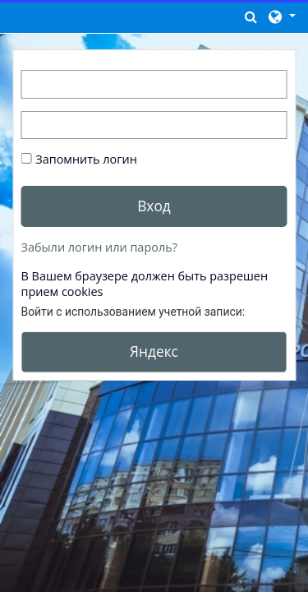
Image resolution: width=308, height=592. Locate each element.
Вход (154, 205)
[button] (251, 16)
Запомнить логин (86, 159)
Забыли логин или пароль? (99, 247)
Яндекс (154, 351)
